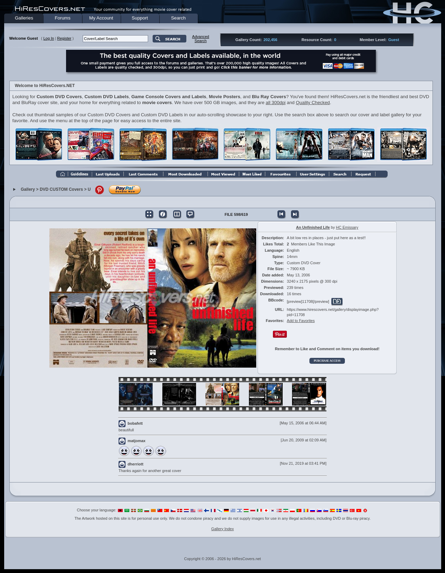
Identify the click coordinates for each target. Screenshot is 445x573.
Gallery (28, 189)
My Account (101, 18)
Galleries (24, 18)
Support (140, 18)
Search (178, 18)
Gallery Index (222, 529)
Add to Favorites (301, 321)
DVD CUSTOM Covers (61, 189)
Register (64, 38)
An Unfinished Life (313, 227)
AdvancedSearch (200, 38)
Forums (62, 18)
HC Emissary (347, 227)
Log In (48, 38)
